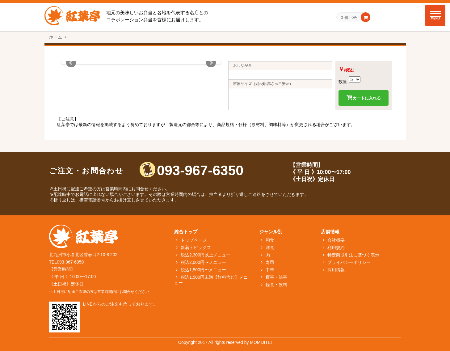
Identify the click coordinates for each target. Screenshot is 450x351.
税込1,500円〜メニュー (203, 269)
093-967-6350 (200, 170)
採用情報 (336, 269)
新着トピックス (196, 247)
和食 (270, 240)
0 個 (344, 17)
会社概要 (336, 240)
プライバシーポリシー (349, 262)
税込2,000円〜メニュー (203, 262)
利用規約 (336, 247)
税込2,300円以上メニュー (205, 254)
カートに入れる (364, 98)
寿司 (270, 262)
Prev (71, 63)
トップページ (194, 240)
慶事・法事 (276, 277)
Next (211, 63)
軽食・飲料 (276, 284)
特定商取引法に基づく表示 (353, 254)
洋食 (270, 247)
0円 (354, 17)
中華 (270, 269)
